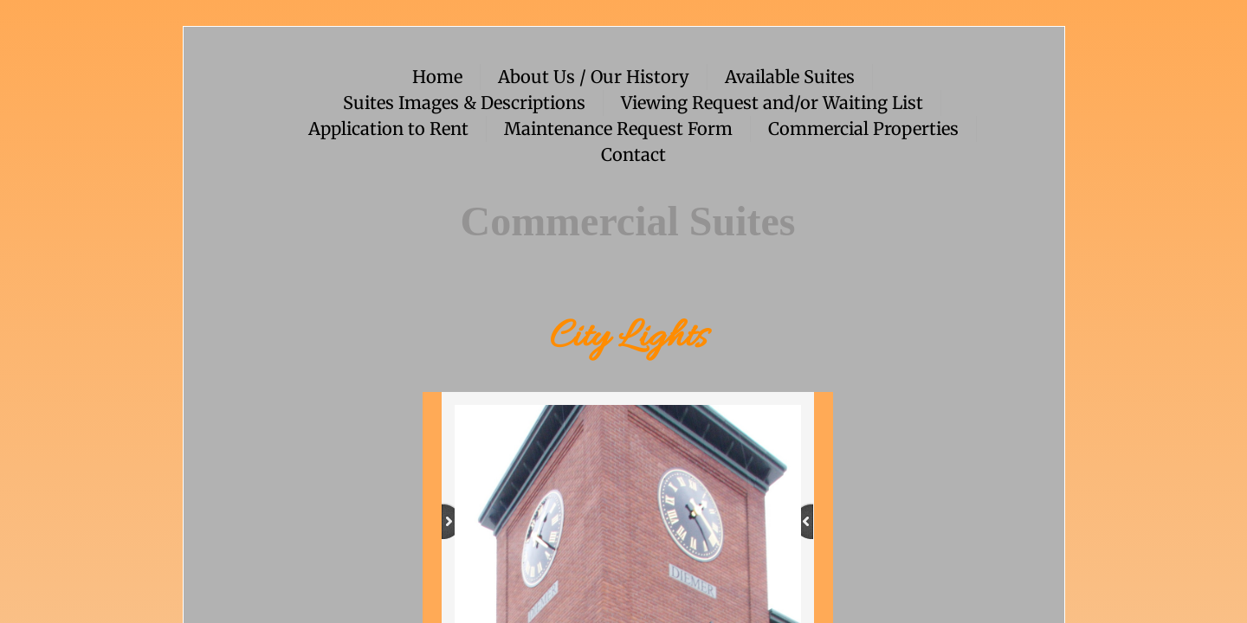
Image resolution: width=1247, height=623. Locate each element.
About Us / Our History (593, 76)
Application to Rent (388, 128)
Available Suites (790, 76)
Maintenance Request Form (618, 128)
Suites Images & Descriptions (464, 102)
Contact (633, 154)
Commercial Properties (863, 128)
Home (437, 76)
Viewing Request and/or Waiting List (772, 102)
